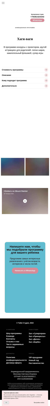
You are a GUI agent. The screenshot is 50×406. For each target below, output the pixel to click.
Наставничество (36, 363)
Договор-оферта (14, 363)
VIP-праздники (35, 357)
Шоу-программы (14, 333)
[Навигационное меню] (3, 3)
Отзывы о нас (12, 342)
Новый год (34, 360)
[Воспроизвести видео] (25, 201)
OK (6, 402)
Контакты (10, 339)
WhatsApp (37, 20)
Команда (10, 336)
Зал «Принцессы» (37, 336)
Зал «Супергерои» (37, 333)
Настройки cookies (39, 402)
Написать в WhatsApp (25, 271)
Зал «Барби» (35, 342)
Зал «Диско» (34, 339)
